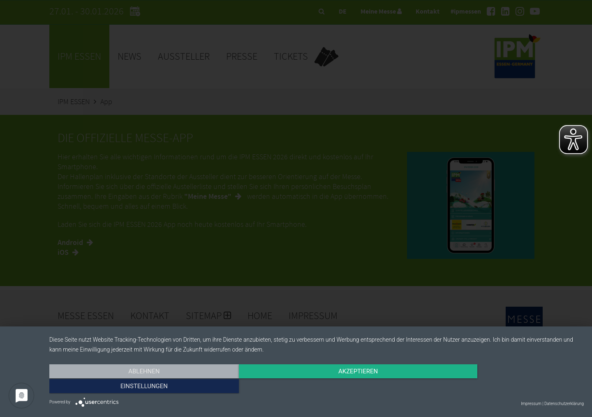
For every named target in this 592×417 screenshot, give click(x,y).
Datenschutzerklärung (564, 403)
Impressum (531, 403)
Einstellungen (503, 387)
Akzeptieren (316, 387)
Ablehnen (129, 387)
